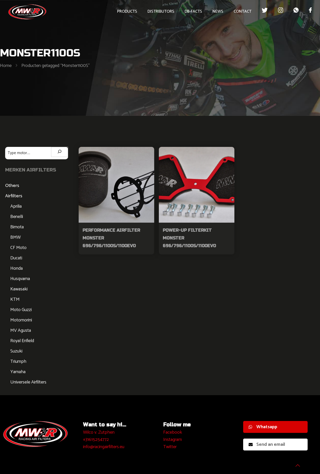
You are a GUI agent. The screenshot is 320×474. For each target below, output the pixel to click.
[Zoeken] (59, 152)
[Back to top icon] (295, 463)
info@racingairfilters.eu (103, 447)
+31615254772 (96, 439)
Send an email (267, 444)
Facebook (172, 432)
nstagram (173, 439)
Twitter (170, 447)
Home (6, 66)
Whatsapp (263, 427)
